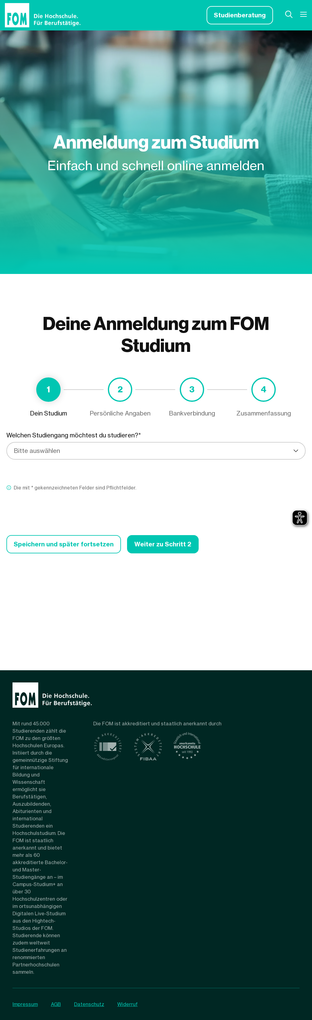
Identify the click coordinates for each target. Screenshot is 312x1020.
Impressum (25, 1004)
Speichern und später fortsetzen (64, 544)
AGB (56, 1004)
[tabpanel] (156, 492)
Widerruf (128, 1004)
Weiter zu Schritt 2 (163, 544)
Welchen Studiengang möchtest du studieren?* (73, 435)
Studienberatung (240, 15)
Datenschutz (90, 1004)
